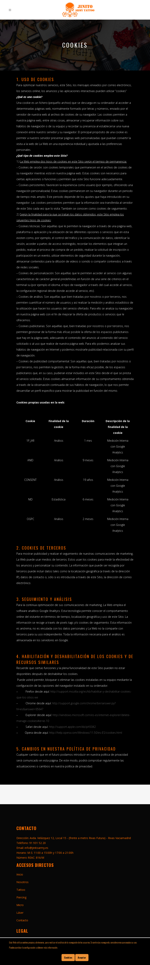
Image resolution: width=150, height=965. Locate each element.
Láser (19, 912)
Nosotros (22, 882)
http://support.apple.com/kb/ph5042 (72, 727)
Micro (20, 905)
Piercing (21, 897)
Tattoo (20, 890)
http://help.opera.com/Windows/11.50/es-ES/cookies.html (85, 732)
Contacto (22, 920)
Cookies (68, 957)
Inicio (19, 874)
